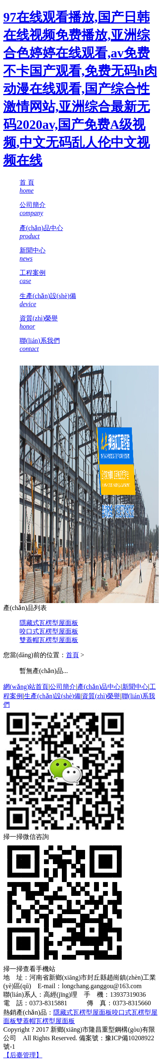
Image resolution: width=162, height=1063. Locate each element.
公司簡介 (63, 686)
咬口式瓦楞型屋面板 (49, 631)
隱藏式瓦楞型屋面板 (49, 622)
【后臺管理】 (22, 1055)
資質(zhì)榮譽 (101, 696)
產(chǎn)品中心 (99, 686)
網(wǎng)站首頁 (25, 686)
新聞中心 (135, 686)
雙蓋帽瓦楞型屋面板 (49, 639)
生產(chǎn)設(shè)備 (52, 696)
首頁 (72, 654)
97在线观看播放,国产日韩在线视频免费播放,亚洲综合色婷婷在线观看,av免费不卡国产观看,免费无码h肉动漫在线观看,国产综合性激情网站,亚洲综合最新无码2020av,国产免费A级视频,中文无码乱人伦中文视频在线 (80, 89)
